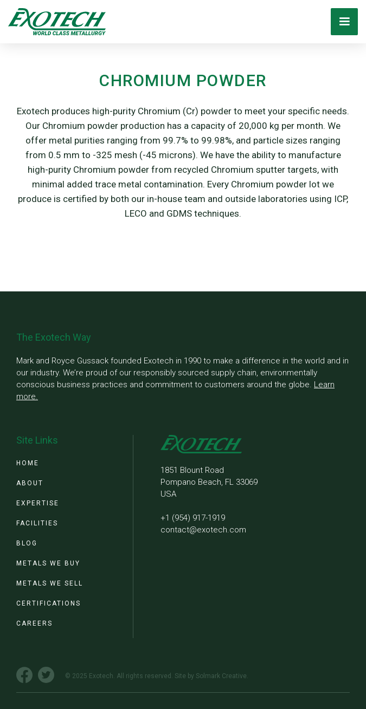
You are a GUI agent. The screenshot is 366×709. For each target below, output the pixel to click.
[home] (54, 21)
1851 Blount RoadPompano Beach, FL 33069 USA (209, 482)
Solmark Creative (221, 676)
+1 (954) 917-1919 (192, 518)
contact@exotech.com (203, 530)
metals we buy (48, 563)
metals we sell (49, 583)
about (29, 483)
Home (27, 463)
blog (26, 543)
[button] (344, 21)
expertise (37, 503)
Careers (34, 623)
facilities (37, 523)
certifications (48, 603)
